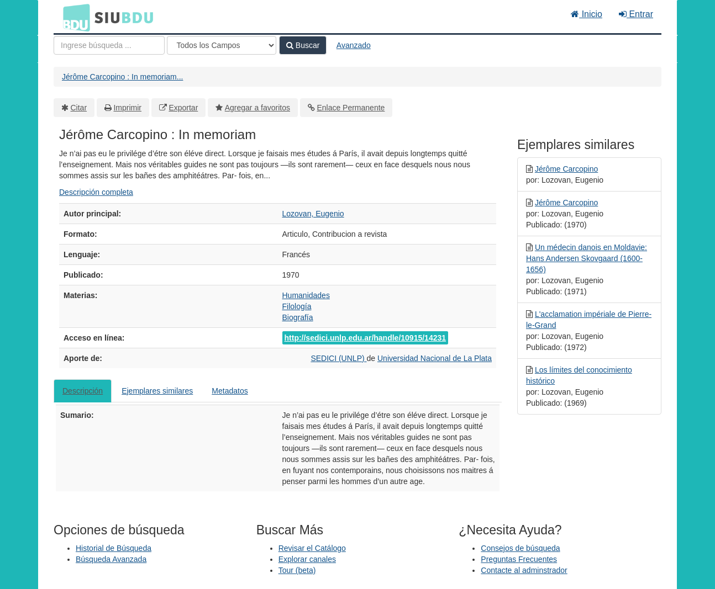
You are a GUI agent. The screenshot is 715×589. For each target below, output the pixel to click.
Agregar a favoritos (257, 107)
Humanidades (306, 295)
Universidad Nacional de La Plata (434, 358)
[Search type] (221, 45)
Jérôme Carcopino (566, 169)
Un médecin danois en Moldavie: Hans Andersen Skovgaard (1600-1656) (586, 258)
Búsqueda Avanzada (111, 559)
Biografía (297, 317)
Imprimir (127, 107)
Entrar (636, 14)
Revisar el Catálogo (312, 548)
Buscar (302, 45)
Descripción (82, 390)
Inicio (586, 14)
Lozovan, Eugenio (313, 213)
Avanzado (354, 45)
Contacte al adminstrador (524, 570)
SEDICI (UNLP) (338, 358)
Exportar (183, 107)
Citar (79, 107)
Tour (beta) (297, 570)
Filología (297, 306)
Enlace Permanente (351, 107)
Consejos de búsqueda (520, 548)
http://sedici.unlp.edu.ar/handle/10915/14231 (365, 337)
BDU (73, 17)
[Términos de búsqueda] (109, 45)
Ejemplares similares (157, 390)
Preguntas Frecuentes (519, 559)
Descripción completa (96, 192)
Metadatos (230, 390)
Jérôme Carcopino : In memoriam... (122, 76)
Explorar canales (307, 559)
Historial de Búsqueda (113, 548)
